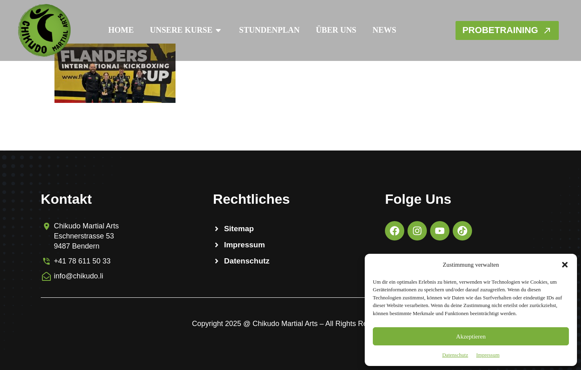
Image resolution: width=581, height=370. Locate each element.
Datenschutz (455, 355)
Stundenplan (266, 29)
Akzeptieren (470, 336)
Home (117, 29)
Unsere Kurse (182, 30)
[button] (565, 265)
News (381, 29)
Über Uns (332, 29)
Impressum (487, 355)
